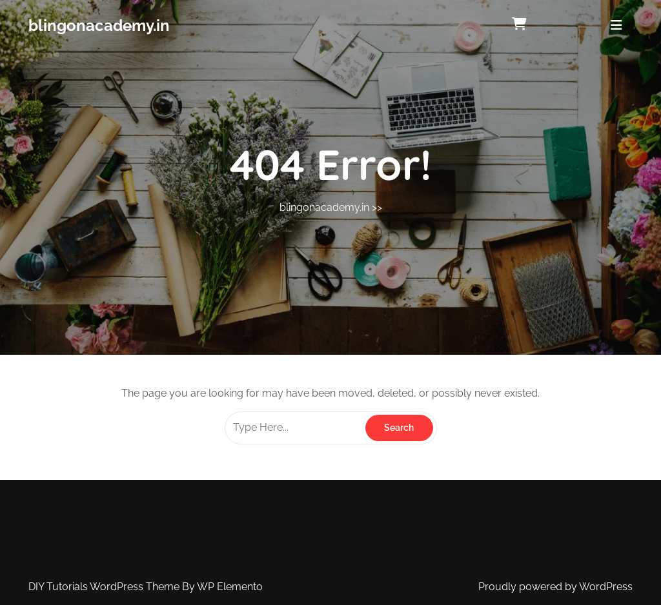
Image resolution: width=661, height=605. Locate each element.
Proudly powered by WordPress (555, 586)
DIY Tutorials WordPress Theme (105, 586)
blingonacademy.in (99, 25)
